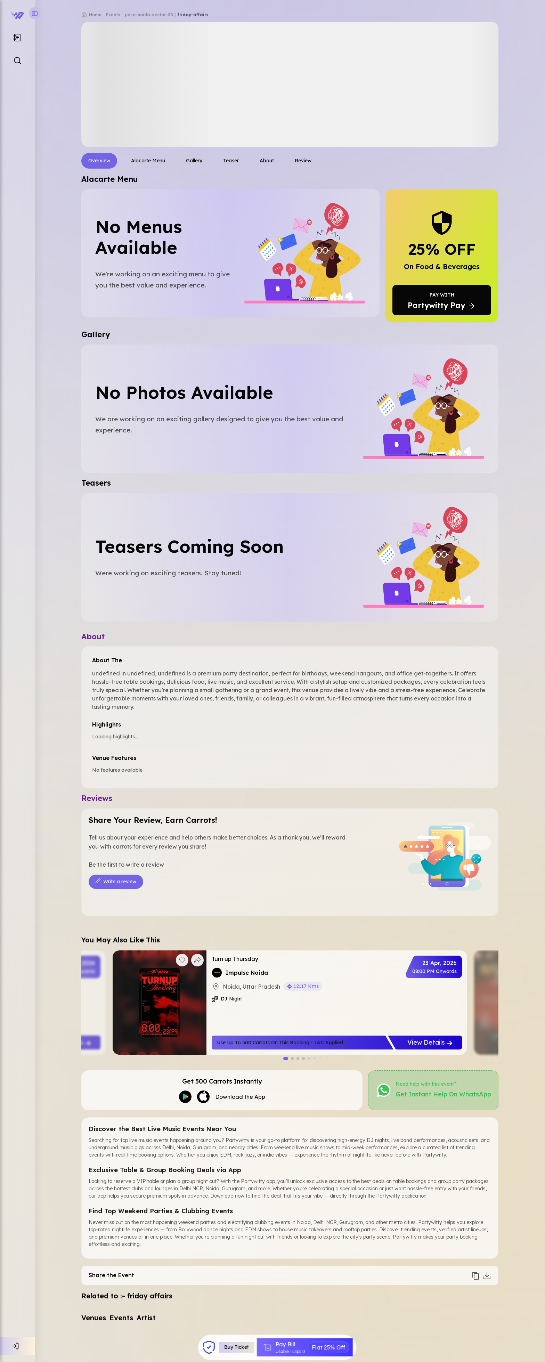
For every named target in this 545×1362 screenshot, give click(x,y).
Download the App (240, 1096)
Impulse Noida (247, 973)
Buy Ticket (237, 1347)
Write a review (116, 881)
